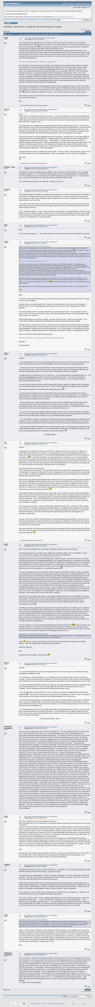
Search (14, 22)
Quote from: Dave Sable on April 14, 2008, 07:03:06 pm (33, 919)
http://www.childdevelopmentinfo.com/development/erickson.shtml (40, 557)
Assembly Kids (31, 26)
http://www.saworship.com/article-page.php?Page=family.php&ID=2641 (41, 338)
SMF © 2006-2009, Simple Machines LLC (54, 1003)
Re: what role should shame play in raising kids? (41, 109)
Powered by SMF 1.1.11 (37, 1003)
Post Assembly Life (19, 26)
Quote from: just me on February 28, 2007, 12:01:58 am (33, 634)
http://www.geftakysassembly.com (64, 16)
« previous (83, 29)
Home (8, 22)
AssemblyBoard (7, 26)
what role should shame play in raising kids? (49, 26)
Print (88, 31)
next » (89, 29)
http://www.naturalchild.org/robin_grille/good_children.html (37, 62)
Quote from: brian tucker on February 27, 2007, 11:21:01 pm (34, 246)
